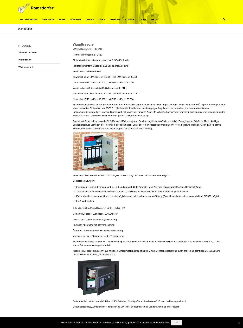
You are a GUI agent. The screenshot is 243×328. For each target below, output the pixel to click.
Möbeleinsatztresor (27, 52)
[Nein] (238, 322)
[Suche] (223, 19)
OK (176, 322)
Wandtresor (25, 28)
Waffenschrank (25, 67)
